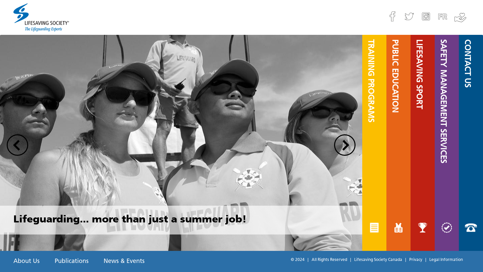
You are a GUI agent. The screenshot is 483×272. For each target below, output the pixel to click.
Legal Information (446, 260)
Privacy (415, 260)
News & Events (124, 261)
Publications (72, 261)
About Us (26, 261)
